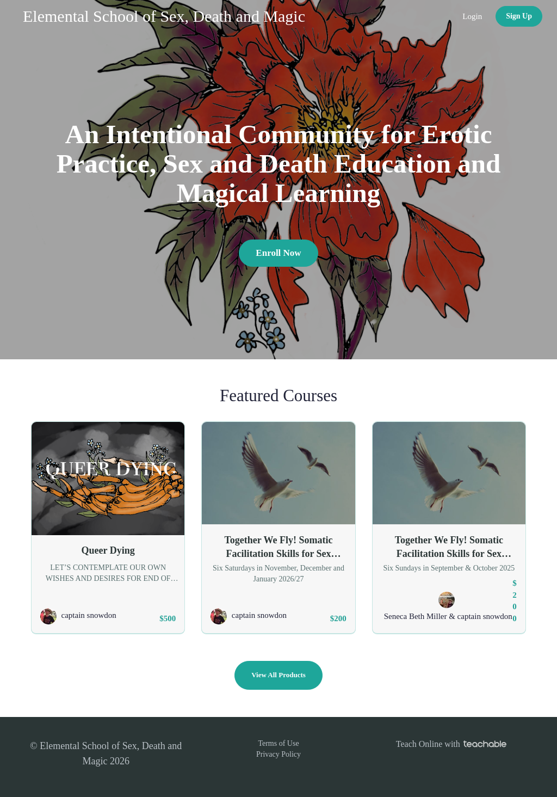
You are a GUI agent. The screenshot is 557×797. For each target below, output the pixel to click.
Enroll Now (278, 253)
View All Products (278, 675)
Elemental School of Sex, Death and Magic (164, 16)
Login (472, 16)
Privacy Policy (278, 754)
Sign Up (519, 16)
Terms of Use (278, 743)
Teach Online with (451, 744)
